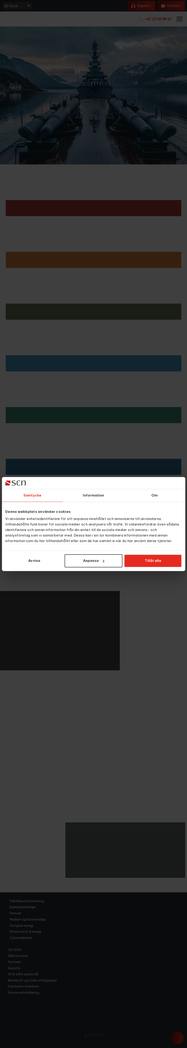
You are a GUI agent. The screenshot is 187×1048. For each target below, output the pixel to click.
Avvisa (34, 561)
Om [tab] (154, 495)
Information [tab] (93, 495)
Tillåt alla (153, 561)
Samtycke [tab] (32, 495)
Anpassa (93, 561)
